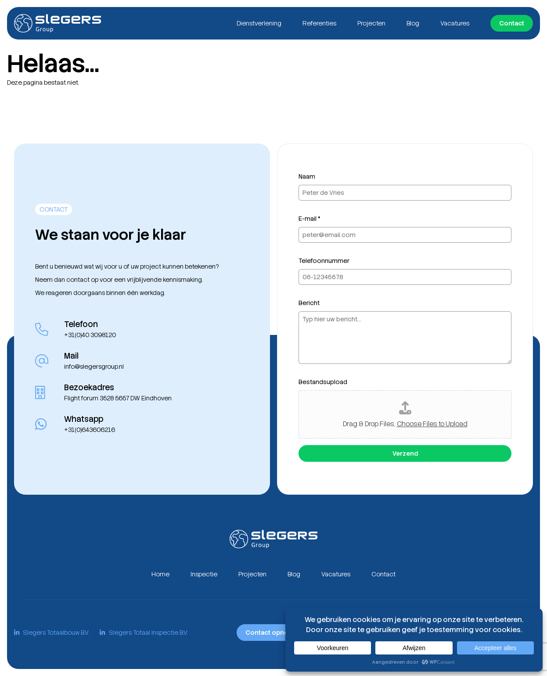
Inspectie (204, 574)
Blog (413, 23)
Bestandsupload (323, 382)
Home (160, 574)
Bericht (309, 303)
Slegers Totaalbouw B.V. (51, 632)
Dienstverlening (259, 23)
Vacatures (454, 23)
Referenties (319, 23)
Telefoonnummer (324, 261)
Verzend (405, 453)
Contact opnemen (273, 632)
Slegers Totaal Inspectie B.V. (143, 632)
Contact (511, 23)
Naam (307, 176)
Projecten (371, 23)
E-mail (309, 219)
